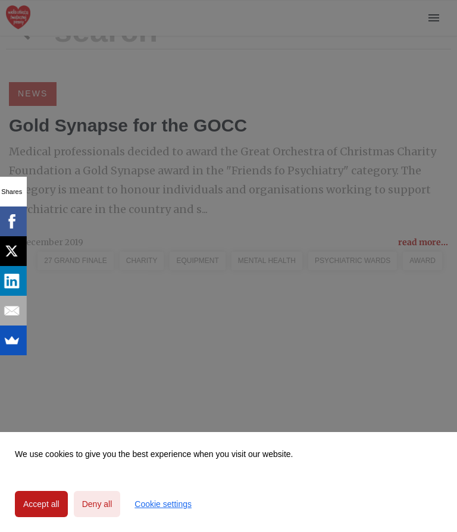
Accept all (41, 504)
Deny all (97, 504)
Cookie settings (163, 504)
